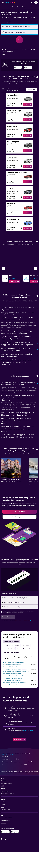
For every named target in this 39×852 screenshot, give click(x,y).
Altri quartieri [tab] (25, 645)
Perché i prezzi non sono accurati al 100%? (20, 765)
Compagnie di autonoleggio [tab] (11, 641)
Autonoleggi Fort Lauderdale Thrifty (12, 680)
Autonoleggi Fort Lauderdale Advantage (13, 662)
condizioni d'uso (19, 620)
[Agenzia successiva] (35, 268)
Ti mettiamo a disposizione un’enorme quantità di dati (20, 762)
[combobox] (9, 22)
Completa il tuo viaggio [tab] (23, 648)
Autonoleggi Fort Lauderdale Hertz (12, 673)
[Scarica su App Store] (15, 831)
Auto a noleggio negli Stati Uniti (16, 771)
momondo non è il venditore (20, 759)
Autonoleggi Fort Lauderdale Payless (12, 678)
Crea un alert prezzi (28, 730)
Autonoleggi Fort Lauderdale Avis (11, 666)
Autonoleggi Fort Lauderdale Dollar (12, 669)
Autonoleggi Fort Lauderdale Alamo (12, 664)
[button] (3, 2)
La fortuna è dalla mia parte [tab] (11, 652)
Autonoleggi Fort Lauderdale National (13, 676)
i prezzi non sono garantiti (8, 754)
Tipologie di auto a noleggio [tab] (11, 645)
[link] (27, 104)
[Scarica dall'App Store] (28, 68)
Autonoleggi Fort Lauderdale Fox (11, 685)
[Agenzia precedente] (3, 268)
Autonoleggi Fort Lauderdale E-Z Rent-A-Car (14, 682)
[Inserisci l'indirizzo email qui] (21, 607)
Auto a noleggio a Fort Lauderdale (12, 772)
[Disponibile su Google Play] (18, 68)
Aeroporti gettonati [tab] (9, 648)
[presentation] (28, 67)
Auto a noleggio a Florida (31, 771)
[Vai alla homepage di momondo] (11, 2)
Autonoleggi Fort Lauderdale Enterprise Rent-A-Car (16, 671)
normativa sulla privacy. (29, 620)
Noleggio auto (3, 771)
